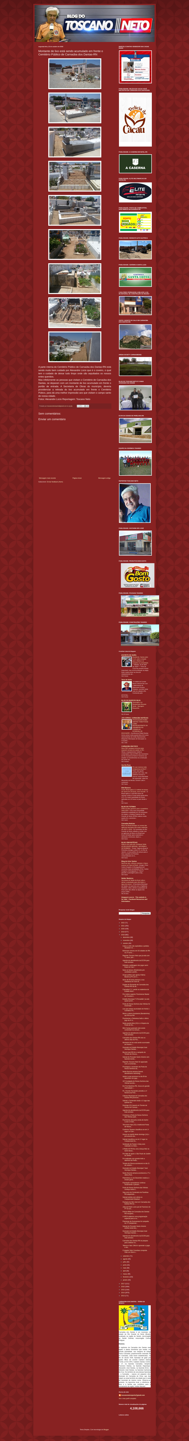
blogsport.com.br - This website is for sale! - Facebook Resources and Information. (134, 899)
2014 (123, 1293)
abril (124, 1271)
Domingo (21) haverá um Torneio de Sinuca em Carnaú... (135, 1106)
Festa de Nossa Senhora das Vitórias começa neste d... (135, 1188)
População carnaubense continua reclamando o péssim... (134, 1183)
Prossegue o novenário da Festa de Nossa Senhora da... (135, 1067)
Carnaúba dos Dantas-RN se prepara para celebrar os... (135, 1241)
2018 (123, 935)
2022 (123, 923)
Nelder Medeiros (127, 878)
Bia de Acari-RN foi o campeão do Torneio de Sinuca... (134, 1053)
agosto (125, 1259)
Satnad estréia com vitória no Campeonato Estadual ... (132, 1198)
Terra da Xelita (126, 680)
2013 (123, 1296)
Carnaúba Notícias (128, 823)
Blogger (106, 1430)
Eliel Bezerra (126, 788)
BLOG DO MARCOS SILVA (131, 700)
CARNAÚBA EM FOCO (129, 746)
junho (125, 1265)
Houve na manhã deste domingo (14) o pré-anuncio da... (136, 1135)
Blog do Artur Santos (129, 861)
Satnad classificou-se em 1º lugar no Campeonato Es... (135, 1140)
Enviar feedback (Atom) (55, 482)
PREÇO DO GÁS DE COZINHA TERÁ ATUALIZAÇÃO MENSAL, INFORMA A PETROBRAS (134, 846)
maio (125, 1268)
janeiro (125, 1280)
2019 (123, 932)
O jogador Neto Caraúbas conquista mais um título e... (135, 1251)
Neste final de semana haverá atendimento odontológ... (133, 1072)
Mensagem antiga (104, 478)
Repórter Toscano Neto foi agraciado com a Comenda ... (135, 1063)
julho (125, 1262)
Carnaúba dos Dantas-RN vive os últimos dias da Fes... (134, 1038)
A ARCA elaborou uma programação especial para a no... (135, 1217)
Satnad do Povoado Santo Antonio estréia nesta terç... (134, 1227)
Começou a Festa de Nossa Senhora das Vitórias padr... (135, 1116)
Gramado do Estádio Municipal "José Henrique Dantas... (135, 1169)
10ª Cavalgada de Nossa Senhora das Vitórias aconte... (136, 1082)
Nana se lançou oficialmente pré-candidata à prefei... (134, 971)
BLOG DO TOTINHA (128, 807)
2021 (123, 926)
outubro (126, 943)
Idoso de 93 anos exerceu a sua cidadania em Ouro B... (133, 980)
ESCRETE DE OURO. (129, 655)
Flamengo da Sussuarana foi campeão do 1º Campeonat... (136, 1222)
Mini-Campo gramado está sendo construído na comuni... (134, 1029)
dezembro (126, 937)
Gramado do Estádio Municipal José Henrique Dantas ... (135, 1048)
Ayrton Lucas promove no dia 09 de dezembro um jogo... (135, 1077)
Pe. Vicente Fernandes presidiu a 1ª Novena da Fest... (135, 1092)
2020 (123, 929)
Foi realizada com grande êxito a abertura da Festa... (134, 1159)
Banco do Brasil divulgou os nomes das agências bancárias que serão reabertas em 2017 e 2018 (134, 827)
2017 (123, 1284)
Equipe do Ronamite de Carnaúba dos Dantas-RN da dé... (136, 985)
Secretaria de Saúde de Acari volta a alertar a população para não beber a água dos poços (133, 882)
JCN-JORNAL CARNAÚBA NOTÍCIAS (134, 718)
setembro (126, 1256)
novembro (126, 940)
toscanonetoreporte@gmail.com (133, 1395)
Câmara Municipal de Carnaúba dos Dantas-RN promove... (135, 1096)
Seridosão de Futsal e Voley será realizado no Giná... (134, 1145)
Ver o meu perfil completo (127, 1398)
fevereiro (126, 1277)
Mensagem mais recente (47, 478)
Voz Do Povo (126, 765)
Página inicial (77, 478)
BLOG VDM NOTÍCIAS (129, 842)
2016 (123, 1287)
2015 (123, 1290)
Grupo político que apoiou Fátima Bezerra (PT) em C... (134, 976)
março (125, 1274)
